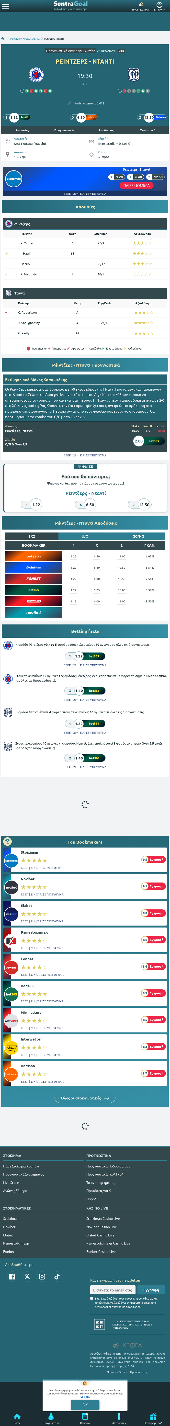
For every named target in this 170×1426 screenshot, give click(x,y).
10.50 (121, 579)
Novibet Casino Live (101, 1226)
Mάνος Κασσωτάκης (49, 379)
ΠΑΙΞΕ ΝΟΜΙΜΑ (136, 185)
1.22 (74, 556)
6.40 (97, 567)
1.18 (74, 601)
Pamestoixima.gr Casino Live (108, 1243)
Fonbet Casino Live (101, 1251)
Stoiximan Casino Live (103, 1218)
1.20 (74, 567)
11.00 (121, 556)
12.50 (121, 567)
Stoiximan (29, 852)
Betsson (28, 1065)
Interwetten (32, 1039)
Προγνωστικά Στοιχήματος (23, 1174)
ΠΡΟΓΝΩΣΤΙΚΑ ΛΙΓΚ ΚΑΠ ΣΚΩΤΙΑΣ (24, 38)
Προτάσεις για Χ (98, 1190)
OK (85, 1404)
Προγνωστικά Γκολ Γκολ (104, 1174)
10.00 (121, 590)
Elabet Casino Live (100, 1235)
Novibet (28, 878)
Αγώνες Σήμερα (15, 1190)
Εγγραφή (151, 1289)
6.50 (97, 556)
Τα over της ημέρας (100, 1182)
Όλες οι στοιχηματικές (85, 1097)
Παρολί (91, 1199)
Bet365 (27, 985)
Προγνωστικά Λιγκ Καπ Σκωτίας (70, 50)
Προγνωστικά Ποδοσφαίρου (108, 1166)
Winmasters (31, 1012)
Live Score (11, 1182)
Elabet (26, 905)
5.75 (97, 590)
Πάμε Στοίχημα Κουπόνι (21, 1166)
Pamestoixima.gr (35, 932)
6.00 (97, 579)
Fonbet (27, 958)
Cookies (84, 1396)
